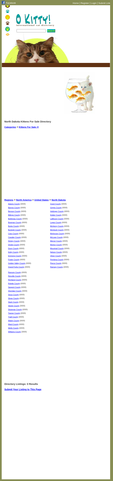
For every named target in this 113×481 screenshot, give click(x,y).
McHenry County (57, 226)
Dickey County (14, 241)
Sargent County (14, 287)
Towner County (14, 313)
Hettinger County (57, 211)
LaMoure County (57, 219)
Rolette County (14, 283)
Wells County (13, 328)
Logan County (55, 222)
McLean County (56, 237)
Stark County (13, 302)
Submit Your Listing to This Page (22, 389)
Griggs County (56, 208)
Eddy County (13, 252)
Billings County (14, 215)
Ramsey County (56, 267)
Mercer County (56, 241)
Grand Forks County (16, 267)
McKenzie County (57, 234)
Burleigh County (14, 230)
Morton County (56, 245)
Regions (8, 200)
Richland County (14, 280)
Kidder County (56, 215)
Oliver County (55, 256)
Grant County (55, 204)
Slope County (13, 298)
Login (94, 3)
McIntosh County (57, 230)
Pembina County (57, 260)
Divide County (13, 245)
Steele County (13, 306)
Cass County (13, 234)
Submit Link (104, 3)
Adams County (14, 204)
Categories (10, 127)
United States (41, 200)
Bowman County (14, 222)
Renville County (14, 276)
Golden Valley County (16, 263)
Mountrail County (57, 248)
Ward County (13, 324)
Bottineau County (15, 219)
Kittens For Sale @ (29, 127)
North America (23, 200)
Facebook (11, 3)
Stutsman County (15, 309)
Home (76, 3)
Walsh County (13, 321)
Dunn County (13, 248)
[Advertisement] (43, 65)
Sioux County (13, 295)
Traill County (13, 317)
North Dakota (59, 200)
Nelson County (56, 252)
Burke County (13, 226)
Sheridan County (14, 291)
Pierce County (55, 263)
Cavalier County (14, 237)
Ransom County (14, 272)
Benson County (14, 211)
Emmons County (14, 256)
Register (85, 3)
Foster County (13, 260)
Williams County (14, 332)
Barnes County (14, 208)
